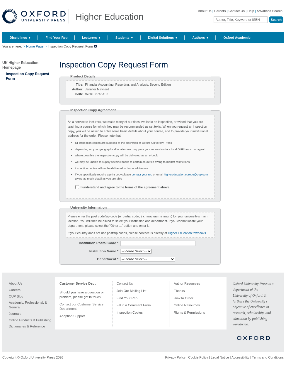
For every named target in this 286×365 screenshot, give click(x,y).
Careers (220, 11)
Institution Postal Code (98, 243)
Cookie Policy (198, 357)
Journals (15, 313)
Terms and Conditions (268, 357)
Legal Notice (220, 357)
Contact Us (237, 11)
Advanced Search (269, 11)
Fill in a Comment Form (134, 305)
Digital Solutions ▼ (163, 37)
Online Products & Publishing (30, 320)
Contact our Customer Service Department (81, 306)
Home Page (34, 46)
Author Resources (187, 283)
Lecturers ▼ (91, 37)
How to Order (183, 298)
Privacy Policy (175, 357)
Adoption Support (72, 316)
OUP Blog (16, 296)
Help (250, 11)
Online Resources (187, 305)
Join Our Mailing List (131, 291)
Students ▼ (124, 37)
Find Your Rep (56, 37)
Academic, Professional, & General (28, 305)
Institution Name (103, 251)
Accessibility (240, 357)
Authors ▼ (200, 37)
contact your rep (142, 174)
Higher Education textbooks (187, 233)
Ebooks (179, 291)
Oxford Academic (236, 37)
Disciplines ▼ (20, 37)
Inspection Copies (130, 312)
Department (107, 259)
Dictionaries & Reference (27, 326)
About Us (205, 11)
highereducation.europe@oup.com (185, 174)
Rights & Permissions (189, 312)
